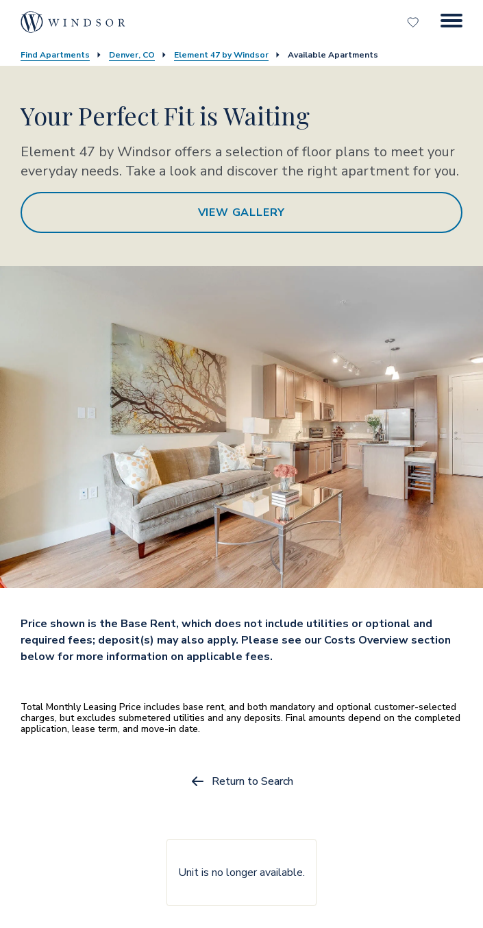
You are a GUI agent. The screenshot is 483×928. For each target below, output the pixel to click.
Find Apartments (55, 54)
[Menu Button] (451, 22)
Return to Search (241, 781)
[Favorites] (414, 22)
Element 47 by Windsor (221, 54)
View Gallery (242, 212)
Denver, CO (132, 54)
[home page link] (73, 22)
